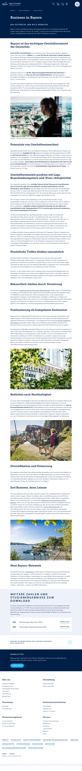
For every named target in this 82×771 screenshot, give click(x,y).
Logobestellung (47, 729)
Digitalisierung (47, 709)
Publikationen (47, 724)
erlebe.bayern (37, 744)
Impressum (74, 740)
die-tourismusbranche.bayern (14, 748)
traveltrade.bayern (36, 748)
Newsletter (46, 726)
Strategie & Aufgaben (8, 684)
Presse (45, 734)
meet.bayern (50, 744)
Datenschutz (16, 740)
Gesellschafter (8, 744)
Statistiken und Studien (8, 724)
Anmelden (17, 666)
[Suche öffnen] (53, 3)
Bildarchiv (45, 731)
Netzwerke (5, 706)
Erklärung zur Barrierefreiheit (55, 740)
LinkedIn (4, 754)
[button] (77, 4)
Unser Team (5, 691)
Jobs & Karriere (6, 694)
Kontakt (5, 740)
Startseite (12, 10)
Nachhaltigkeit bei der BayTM (10, 689)
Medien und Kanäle (48, 686)
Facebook (12, 754)
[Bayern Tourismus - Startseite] (11, 4)
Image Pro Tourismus (49, 711)
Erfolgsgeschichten (7, 686)
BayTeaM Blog (6, 696)
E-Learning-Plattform (8, 726)
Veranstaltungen (7, 709)
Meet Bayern (30, 572)
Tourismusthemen (38, 10)
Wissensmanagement (24, 10)
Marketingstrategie (48, 684)
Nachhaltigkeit (47, 706)
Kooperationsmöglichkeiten (51, 721)
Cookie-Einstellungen (32, 740)
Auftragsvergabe (23, 744)
